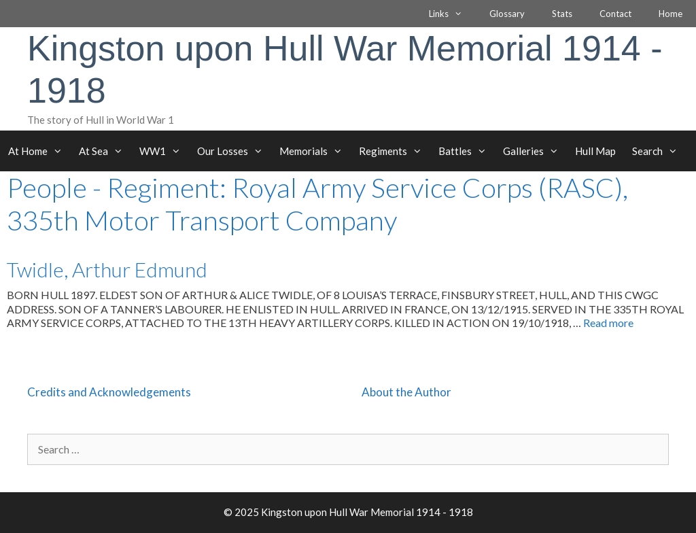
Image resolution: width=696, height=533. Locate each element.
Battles (466, 151)
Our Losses (234, 151)
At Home (39, 151)
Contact (615, 13)
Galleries (535, 151)
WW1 (164, 151)
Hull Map (595, 151)
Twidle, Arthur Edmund (107, 269)
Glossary (507, 13)
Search (659, 151)
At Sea (105, 151)
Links (452, 13)
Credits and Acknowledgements (109, 392)
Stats (562, 13)
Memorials (315, 151)
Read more (608, 322)
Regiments (394, 151)
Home (670, 13)
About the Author (406, 392)
